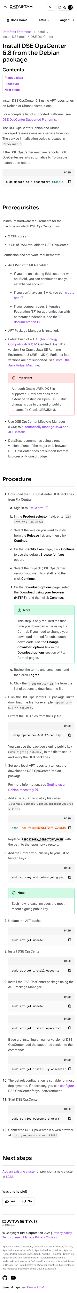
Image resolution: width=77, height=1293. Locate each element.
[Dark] (64, 7)
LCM (9, 1177)
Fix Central (36, 508)
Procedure (12, 84)
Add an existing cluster (19, 1171)
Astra (45, 20)
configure (67, 1086)
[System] (70, 7)
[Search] (50, 7)
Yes (10, 1201)
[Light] (59, 7)
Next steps (12, 90)
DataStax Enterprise (17, 32)
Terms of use (11, 1237)
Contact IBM (35, 1287)
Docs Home (16, 20)
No (27, 1201)
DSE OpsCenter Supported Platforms (29, 119)
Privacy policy (62, 1233)
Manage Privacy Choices (40, 1237)
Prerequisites (14, 78)
